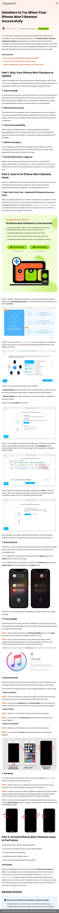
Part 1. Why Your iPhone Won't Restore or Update (21, 58)
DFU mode (50, 778)
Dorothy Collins (11, 29)
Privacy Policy (47, 911)
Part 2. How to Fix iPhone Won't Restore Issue (20, 61)
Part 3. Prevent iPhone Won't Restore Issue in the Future (24, 65)
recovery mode (25, 342)
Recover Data (43, 29)
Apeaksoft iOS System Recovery (45, 205)
